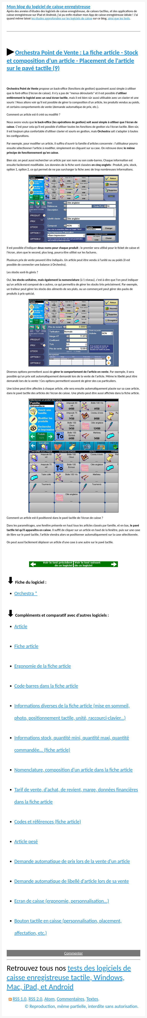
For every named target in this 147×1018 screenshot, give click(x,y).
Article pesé (26, 841)
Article (20, 626)
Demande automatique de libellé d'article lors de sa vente (71, 881)
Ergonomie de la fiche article (42, 666)
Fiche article (26, 646)
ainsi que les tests (119, 18)
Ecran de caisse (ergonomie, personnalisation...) (61, 901)
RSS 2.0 (35, 999)
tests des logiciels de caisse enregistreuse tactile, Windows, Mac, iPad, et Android (69, 977)
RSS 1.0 (19, 999)
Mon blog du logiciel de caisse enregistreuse (48, 6)
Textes (92, 999)
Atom (49, 999)
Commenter (73, 953)
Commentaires (70, 999)
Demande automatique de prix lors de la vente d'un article (72, 861)
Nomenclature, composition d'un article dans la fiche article (73, 770)
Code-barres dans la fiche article (46, 686)
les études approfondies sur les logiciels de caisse (61, 18)
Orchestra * (25, 593)
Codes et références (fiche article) (47, 822)
